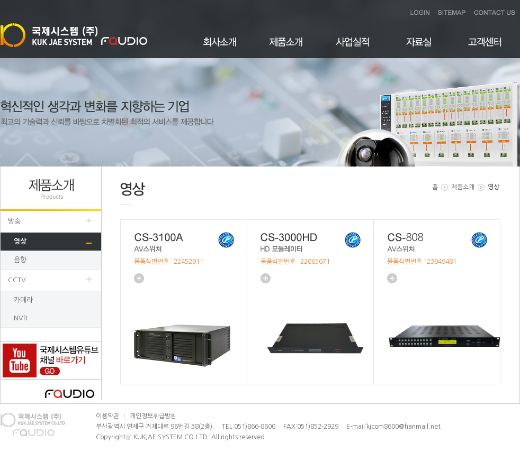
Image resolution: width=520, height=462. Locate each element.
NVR (21, 318)
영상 (20, 241)
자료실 (418, 48)
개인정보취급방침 (153, 416)
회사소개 (220, 48)
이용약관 (107, 416)
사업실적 (352, 48)
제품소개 (286, 48)
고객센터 (485, 48)
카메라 (23, 300)
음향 (20, 259)
